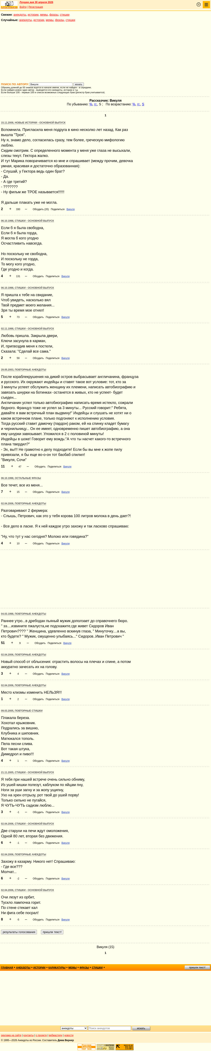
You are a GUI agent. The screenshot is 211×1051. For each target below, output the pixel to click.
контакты (28, 1035)
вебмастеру (55, 1035)
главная (7, 967)
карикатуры (57, 967)
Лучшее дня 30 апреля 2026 (36, 2)
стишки (64, 14)
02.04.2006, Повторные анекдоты (23, 503)
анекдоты (19, 14)
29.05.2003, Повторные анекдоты (23, 369)
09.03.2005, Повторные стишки (21, 710)
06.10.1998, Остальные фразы (21, 478)
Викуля (71, 209)
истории (33, 14)
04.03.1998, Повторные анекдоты (23, 613)
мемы (44, 14)
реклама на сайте (11, 1035)
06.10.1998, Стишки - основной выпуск (27, 220)
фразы (53, 14)
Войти (23, 7)
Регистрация (35, 7)
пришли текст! (197, 967)
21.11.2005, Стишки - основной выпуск (27, 772)
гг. (95, 104)
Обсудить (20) (41, 209)
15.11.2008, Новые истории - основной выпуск (33, 122)
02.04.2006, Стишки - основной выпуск (27, 823)
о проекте (41, 1035)
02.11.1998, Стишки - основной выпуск (27, 328)
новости (68, 1035)
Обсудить (38, 276)
